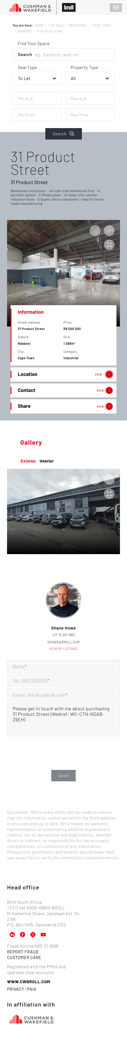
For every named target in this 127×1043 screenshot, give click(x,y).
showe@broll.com (63, 642)
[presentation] (63, 759)
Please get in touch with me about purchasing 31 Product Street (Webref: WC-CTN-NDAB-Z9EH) (63, 719)
